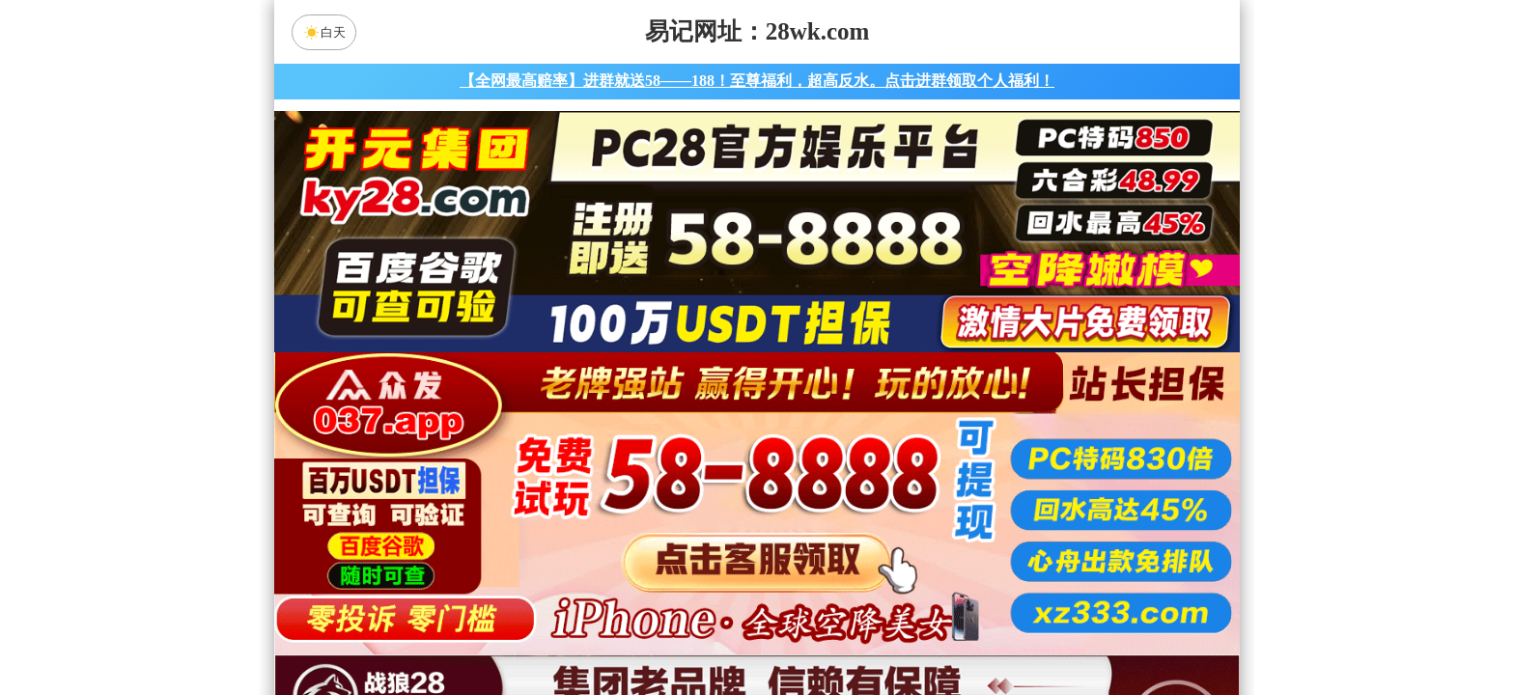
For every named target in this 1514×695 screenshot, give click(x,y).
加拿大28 (573, 529)
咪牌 (892, 392)
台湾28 (817, 529)
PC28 (754, 478)
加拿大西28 (696, 529)
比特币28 (940, 529)
